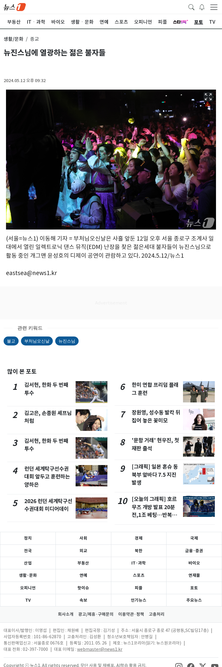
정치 (28, 538)
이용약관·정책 (131, 614)
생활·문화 (28, 575)
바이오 (194, 563)
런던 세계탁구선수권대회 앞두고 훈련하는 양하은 (47, 476)
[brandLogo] (15, 6)
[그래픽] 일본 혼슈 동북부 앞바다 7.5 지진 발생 (155, 474)
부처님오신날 (37, 341)
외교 (83, 550)
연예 (83, 575)
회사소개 (66, 614)
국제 (194, 538)
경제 (138, 538)
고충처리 (156, 614)
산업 (28, 563)
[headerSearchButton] (191, 6)
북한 (138, 550)
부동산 (83, 563)
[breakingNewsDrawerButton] (202, 6)
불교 (11, 341)
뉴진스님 (66, 341)
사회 (83, 538)
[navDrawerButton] (213, 7)
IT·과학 (138, 563)
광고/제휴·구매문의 (95, 614)
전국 (28, 550)
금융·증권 (194, 550)
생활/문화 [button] (13, 39)
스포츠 (139, 575)
